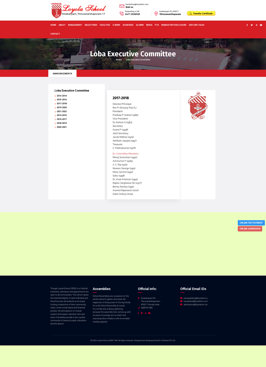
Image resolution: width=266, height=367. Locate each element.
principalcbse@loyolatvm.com (196, 298)
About (62, 25)
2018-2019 (62, 123)
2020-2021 (62, 127)
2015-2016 (62, 99)
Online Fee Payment (251, 222)
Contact (55, 34)
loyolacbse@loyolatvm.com (137, 4)
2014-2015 (62, 115)
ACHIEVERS (128, 25)
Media (149, 25)
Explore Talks (196, 25)
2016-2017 (62, 119)
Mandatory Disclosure (173, 25)
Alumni (140, 25)
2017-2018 (62, 103)
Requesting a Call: (132, 11)
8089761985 (147, 308)
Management (75, 25)
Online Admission (250, 228)
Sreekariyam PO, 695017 (169, 11)
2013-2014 (62, 96)
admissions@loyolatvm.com (196, 304)
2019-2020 (62, 107)
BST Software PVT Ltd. (166, 340)
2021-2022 (62, 111)
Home (53, 25)
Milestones (91, 25)
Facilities (105, 25)
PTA (157, 25)
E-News (116, 25)
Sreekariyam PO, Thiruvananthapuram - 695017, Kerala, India (151, 301)
